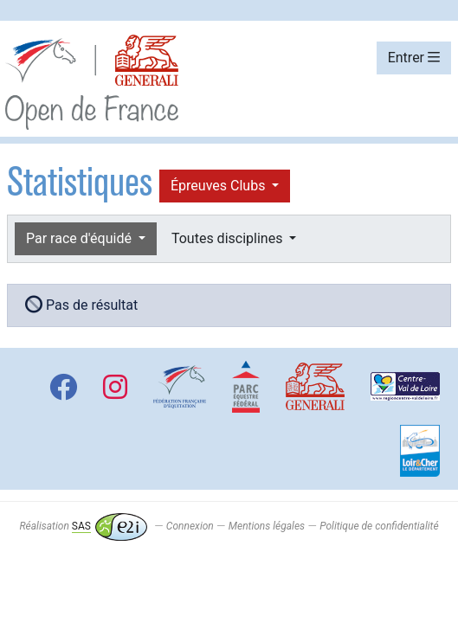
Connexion (190, 526)
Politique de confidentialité (378, 526)
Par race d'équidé (80, 238)
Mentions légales (267, 526)
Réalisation (82, 526)
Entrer (414, 57)
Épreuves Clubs (219, 185)
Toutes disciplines (228, 238)
